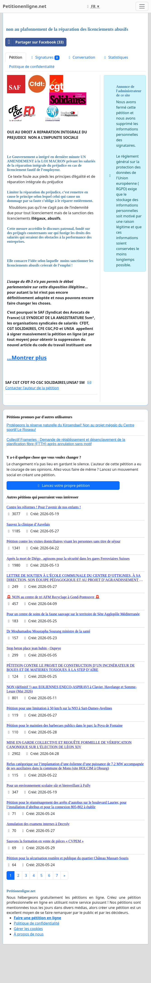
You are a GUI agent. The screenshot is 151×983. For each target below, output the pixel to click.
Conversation (81, 57)
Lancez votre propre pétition (63, 485)
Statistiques (115, 57)
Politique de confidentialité (31, 66)
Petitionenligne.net (24, 6)
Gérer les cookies (28, 928)
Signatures (44, 57)
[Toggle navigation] (142, 6)
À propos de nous (29, 934)
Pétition (15, 57)
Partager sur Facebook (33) (34, 42)
